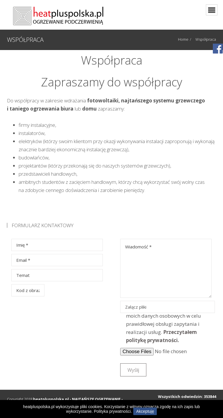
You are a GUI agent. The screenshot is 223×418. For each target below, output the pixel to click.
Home (183, 39)
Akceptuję (145, 411)
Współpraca (205, 39)
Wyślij (133, 370)
